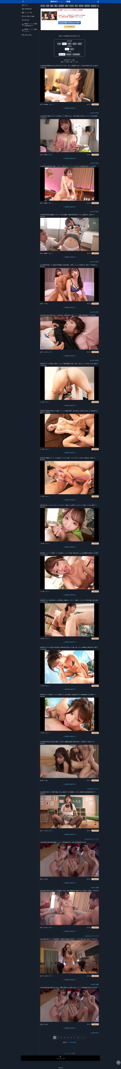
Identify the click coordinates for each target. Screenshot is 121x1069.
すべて (43, 6)
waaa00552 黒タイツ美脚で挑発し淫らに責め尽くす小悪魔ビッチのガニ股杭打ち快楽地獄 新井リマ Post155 (68, 793)
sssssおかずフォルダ (93, 789)
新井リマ (51, 104)
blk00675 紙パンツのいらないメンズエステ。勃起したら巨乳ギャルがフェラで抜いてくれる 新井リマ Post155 (68, 506)
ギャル (71, 6)
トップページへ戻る (69, 1053)
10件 (59, 44)
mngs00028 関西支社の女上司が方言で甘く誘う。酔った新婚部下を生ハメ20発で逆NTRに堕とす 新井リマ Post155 (69, 66)
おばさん (93, 6)
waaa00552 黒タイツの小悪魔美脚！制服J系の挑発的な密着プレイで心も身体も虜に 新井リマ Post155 (68, 939)
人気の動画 (76, 54)
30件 (69, 44)
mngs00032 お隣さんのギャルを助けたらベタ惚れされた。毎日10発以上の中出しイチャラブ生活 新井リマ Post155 (69, 117)
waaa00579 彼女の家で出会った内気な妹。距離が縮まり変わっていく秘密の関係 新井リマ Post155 (68, 315)
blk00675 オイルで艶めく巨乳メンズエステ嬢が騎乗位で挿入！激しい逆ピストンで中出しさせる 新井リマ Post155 (69, 364)
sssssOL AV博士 (94, 113)
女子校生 (61, 6)
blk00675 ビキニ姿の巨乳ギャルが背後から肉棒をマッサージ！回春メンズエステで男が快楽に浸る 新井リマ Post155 (69, 601)
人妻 (47, 6)
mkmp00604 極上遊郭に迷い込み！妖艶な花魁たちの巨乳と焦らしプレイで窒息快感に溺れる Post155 (68, 987)
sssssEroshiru (95, 1033)
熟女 (52, 6)
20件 (64, 44)
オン (67, 49)
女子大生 (87, 6)
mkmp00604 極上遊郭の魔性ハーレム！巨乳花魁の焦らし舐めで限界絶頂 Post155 (63, 842)
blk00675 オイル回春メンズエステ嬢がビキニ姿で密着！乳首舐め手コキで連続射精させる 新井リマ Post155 (67, 695)
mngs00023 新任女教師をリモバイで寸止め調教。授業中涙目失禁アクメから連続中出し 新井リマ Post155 (67, 215)
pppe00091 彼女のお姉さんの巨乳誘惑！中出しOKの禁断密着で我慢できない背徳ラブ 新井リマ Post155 (69, 891)
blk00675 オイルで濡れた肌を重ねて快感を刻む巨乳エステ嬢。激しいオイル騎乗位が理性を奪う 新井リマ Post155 (69, 648)
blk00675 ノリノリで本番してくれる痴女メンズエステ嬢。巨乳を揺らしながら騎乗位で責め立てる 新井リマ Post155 (69, 554)
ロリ (76, 6)
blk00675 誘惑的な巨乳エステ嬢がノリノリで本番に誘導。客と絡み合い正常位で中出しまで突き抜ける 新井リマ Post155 (69, 412)
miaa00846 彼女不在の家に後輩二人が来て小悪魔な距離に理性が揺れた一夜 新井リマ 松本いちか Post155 (67, 742)
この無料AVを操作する (69, 108)
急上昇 (69, 54)
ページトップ (60, 1059)
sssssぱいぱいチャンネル (92, 839)
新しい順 (62, 54)
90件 (79, 44)
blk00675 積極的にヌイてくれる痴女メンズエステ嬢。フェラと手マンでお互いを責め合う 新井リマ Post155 (67, 459)
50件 (74, 44)
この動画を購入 (95, 104)
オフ (72, 49)
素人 (56, 6)
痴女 (67, 6)
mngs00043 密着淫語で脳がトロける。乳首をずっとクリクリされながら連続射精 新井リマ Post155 (68, 166)
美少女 (81, 6)
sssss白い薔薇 (95, 887)
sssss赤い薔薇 (95, 984)
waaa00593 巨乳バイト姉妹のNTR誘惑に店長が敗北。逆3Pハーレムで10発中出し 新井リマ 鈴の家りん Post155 (68, 266)
